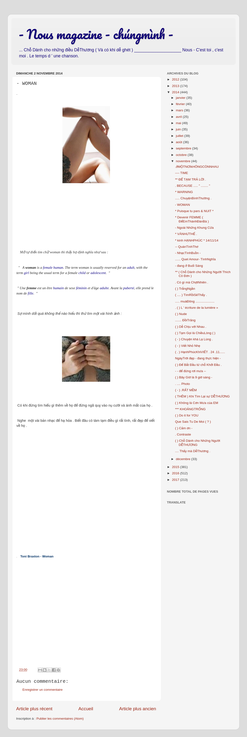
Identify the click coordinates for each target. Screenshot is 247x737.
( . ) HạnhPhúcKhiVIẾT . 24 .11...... (200, 352)
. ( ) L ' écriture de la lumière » (196, 307)
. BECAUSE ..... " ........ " (192, 186)
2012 (176, 79)
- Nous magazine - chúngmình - (96, 34)
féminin (81, 288)
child (82, 273)
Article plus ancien (137, 708)
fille (30, 293)
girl (26, 273)
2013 (176, 86)
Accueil (85, 708)
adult (131, 267)
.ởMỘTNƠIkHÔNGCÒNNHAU (197, 166)
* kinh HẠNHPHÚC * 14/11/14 (196, 240)
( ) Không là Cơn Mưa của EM (196, 403)
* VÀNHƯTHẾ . (186, 234)
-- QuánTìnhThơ (186, 246)
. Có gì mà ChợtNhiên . (191, 282)
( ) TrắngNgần (185, 288)
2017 (176, 480)
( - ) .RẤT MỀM (186, 390)
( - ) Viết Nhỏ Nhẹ (187, 346)
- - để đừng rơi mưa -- (190, 371)
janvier (181, 98)
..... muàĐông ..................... (195, 301)
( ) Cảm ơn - (183, 428)
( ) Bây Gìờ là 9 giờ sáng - (193, 377)
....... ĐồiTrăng (185, 320)
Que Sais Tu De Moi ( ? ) (193, 421)
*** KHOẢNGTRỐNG (190, 409)
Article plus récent (34, 708)
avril (179, 117)
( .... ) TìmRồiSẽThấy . (191, 295)
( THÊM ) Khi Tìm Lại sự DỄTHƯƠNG (202, 396)
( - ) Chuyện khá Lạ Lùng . (194, 339)
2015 (176, 467)
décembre (183, 459)
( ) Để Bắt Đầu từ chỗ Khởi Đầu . (198, 365)
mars (180, 110)
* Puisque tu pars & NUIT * (194, 211)
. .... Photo (182, 384)
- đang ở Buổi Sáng (189, 266)
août (179, 142)
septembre (184, 148)
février (181, 104)
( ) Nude (181, 314)
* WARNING (184, 192)
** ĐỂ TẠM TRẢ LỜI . (190, 179)
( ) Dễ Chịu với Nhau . (190, 326)
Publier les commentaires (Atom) (60, 718)
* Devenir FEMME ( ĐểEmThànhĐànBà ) (192, 219)
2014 (176, 92)
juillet (180, 136)
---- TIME (181, 173)
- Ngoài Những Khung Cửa (194, 227)
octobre (182, 155)
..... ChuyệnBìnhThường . (193, 198)
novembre (183, 161)
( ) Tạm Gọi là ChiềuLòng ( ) (195, 333)
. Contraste (183, 434)
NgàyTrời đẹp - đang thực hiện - (198, 358)
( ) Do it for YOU (187, 415)
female (48, 267)
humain (58, 288)
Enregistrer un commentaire (42, 689)
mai (179, 123)
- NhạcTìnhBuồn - (188, 253)
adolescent (98, 273)
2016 (176, 473)
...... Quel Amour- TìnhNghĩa (195, 259)
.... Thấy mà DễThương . (192, 451)
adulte (104, 288)
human (58, 267)
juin (179, 129)
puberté (128, 288)
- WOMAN (182, 205)
